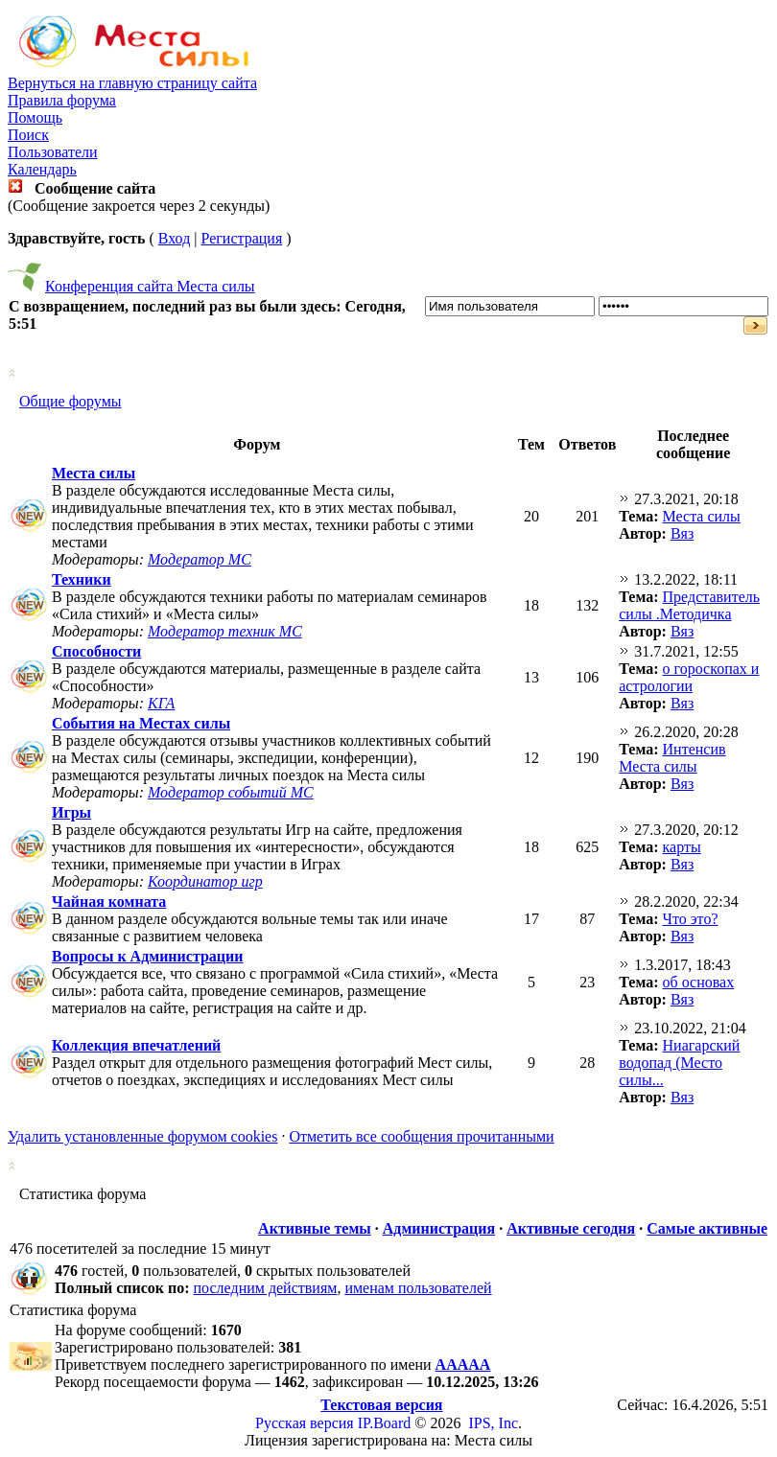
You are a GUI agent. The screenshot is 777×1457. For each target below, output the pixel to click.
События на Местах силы (141, 723)
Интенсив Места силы (672, 758)
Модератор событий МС (231, 792)
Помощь (35, 117)
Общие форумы (70, 401)
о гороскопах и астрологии (689, 677)
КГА (161, 703)
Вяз (682, 533)
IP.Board (385, 1423)
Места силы (93, 473)
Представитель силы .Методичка (689, 605)
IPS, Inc (493, 1423)
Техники (81, 579)
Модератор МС (199, 559)
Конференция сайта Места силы (150, 286)
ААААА (463, 1364)
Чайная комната (109, 901)
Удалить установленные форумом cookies (142, 1136)
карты (682, 847)
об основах (699, 982)
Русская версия (304, 1423)
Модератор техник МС (225, 631)
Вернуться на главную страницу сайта (132, 83)
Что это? (690, 919)
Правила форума (62, 100)
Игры (71, 812)
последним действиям (266, 1288)
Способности (96, 651)
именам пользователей (417, 1288)
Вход (174, 238)
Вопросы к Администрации (148, 956)
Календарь (42, 169)
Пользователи (53, 152)
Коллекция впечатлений (136, 1045)
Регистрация (241, 238)
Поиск (28, 135)
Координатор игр (205, 881)
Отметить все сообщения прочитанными (421, 1136)
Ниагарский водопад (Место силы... (679, 1062)
